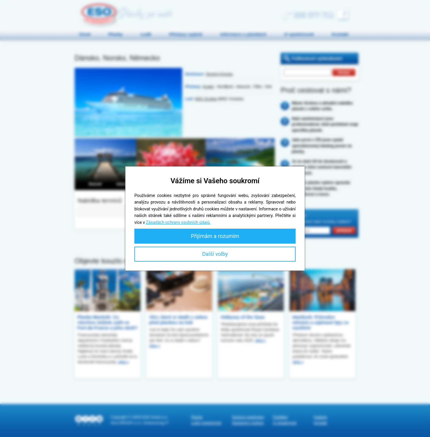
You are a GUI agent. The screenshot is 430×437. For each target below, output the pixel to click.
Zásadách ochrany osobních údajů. (178, 222)
